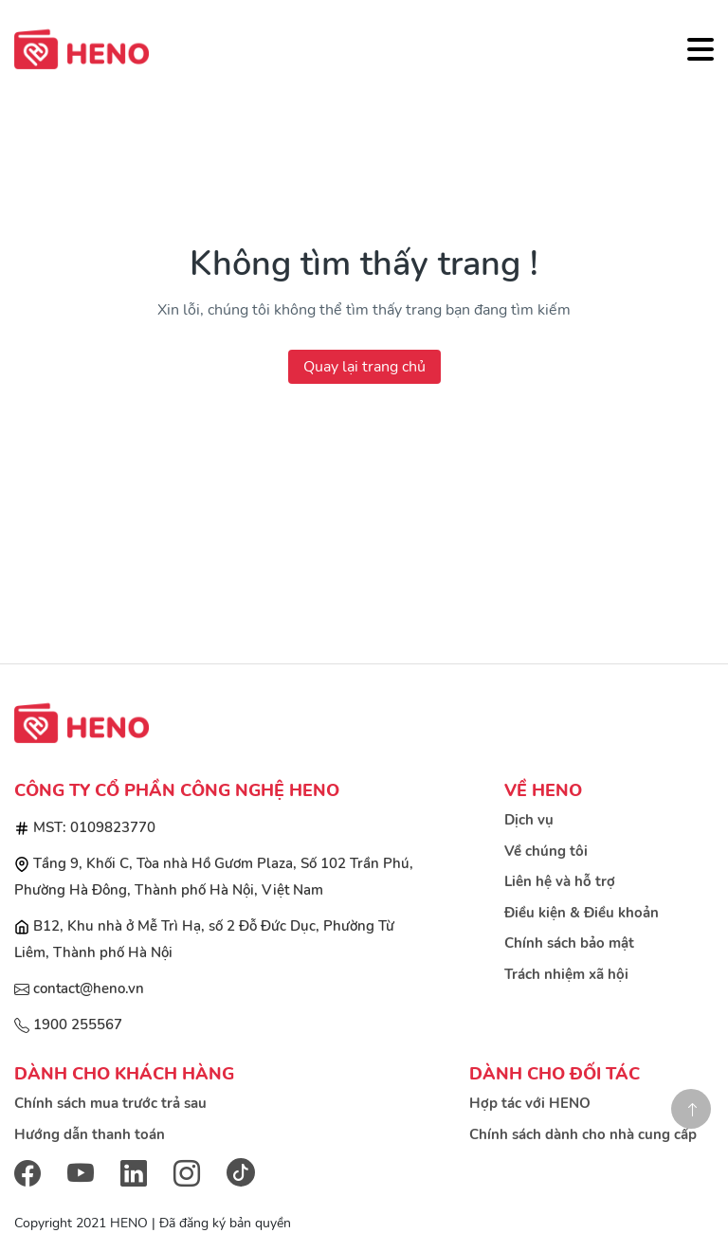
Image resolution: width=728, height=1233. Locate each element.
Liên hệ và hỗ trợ (559, 881)
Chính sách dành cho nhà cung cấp (583, 1134)
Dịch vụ (529, 819)
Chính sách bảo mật (569, 943)
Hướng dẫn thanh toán (89, 1134)
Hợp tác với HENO (530, 1103)
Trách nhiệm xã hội (566, 974)
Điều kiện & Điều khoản (581, 912)
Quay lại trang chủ (364, 366)
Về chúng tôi (546, 851)
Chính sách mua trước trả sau (110, 1103)
